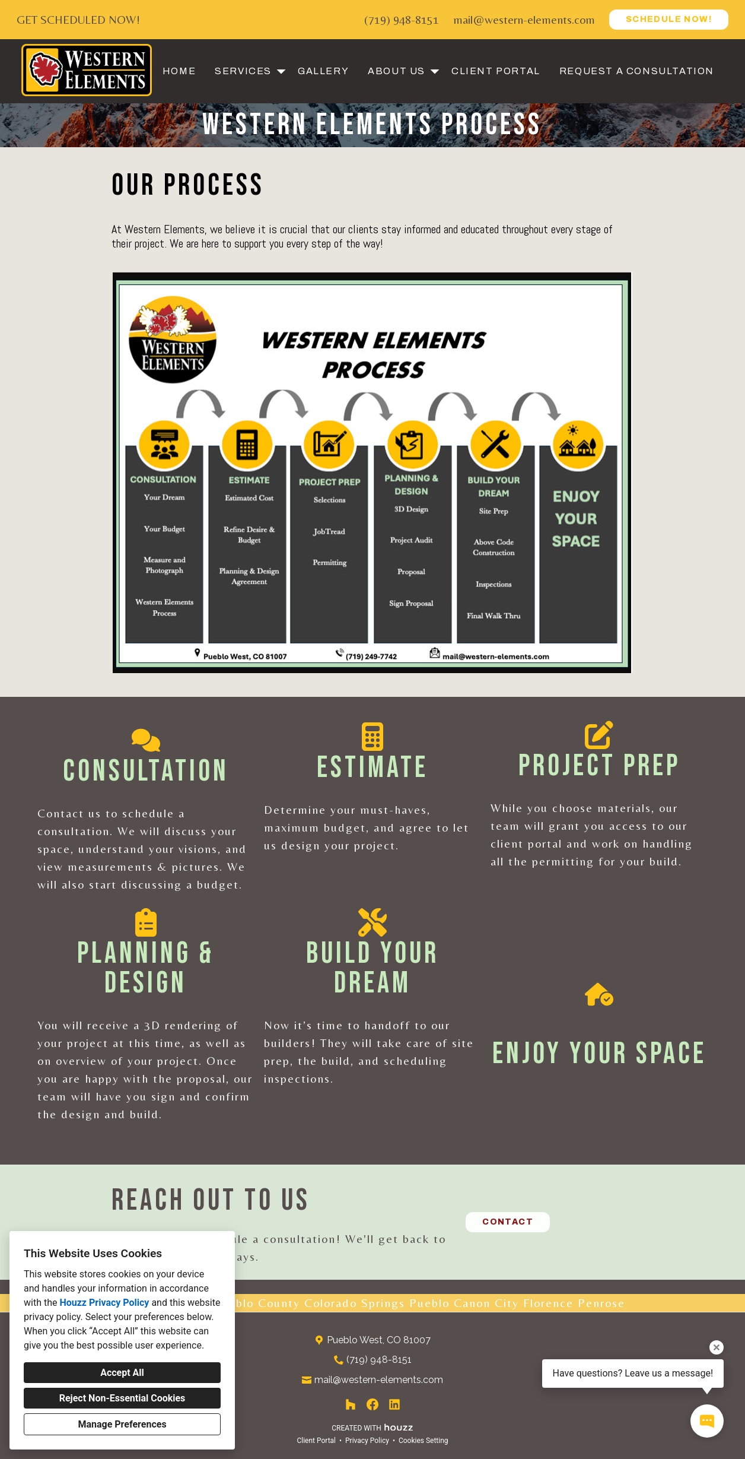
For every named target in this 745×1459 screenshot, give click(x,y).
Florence (548, 1302)
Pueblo (429, 1302)
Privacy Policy (367, 1440)
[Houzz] (350, 1404)
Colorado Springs (354, 1302)
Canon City (486, 1302)
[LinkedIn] (395, 1404)
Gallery (323, 71)
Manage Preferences (122, 1424)
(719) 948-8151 (401, 19)
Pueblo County (257, 1302)
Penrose (601, 1302)
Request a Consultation (636, 71)
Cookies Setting (423, 1440)
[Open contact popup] (707, 1421)
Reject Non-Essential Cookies (122, 1398)
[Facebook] (373, 1404)
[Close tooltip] (716, 1347)
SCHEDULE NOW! (669, 19)
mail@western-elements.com (524, 19)
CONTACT (507, 1221)
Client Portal (495, 71)
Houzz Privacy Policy (104, 1302)
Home (179, 71)
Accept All (122, 1372)
